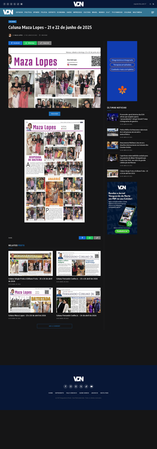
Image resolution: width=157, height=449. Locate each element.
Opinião (36, 12)
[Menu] (152, 12)
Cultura (87, 12)
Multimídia (137, 12)
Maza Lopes (19, 48)
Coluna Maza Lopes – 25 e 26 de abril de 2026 (27, 328)
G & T (108, 12)
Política (28, 12)
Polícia (44, 12)
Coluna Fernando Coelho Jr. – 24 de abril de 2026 (76, 328)
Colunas (127, 12)
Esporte (52, 12)
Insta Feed (104, 405)
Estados (19, 12)
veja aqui (54, 126)
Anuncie (94, 405)
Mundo (102, 12)
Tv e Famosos (117, 12)
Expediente (59, 405)
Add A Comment (54, 339)
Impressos (77, 12)
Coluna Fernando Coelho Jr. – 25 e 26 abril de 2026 (77, 291)
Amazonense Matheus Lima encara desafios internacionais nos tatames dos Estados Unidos (134, 157)
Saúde (69, 12)
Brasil (94, 12)
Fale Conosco (71, 405)
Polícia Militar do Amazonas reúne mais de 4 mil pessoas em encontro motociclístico (133, 144)
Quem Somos (84, 405)
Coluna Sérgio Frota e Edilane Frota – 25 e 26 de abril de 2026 (30, 292)
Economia (61, 12)
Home (51, 405)
